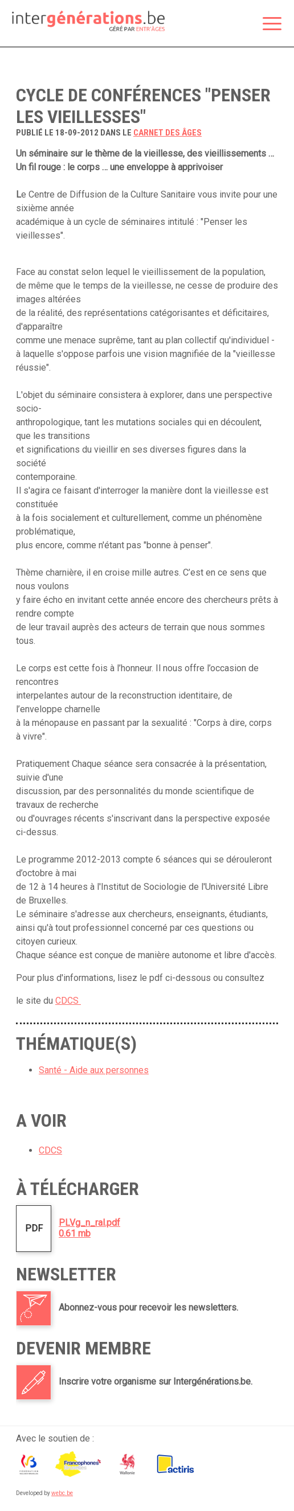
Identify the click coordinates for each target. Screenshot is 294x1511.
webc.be (62, 1493)
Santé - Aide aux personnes (94, 1070)
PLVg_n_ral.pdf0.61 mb (89, 1228)
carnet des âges (167, 133)
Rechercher (243, 24)
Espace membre (219, 24)
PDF (34, 1228)
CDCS (68, 1000)
